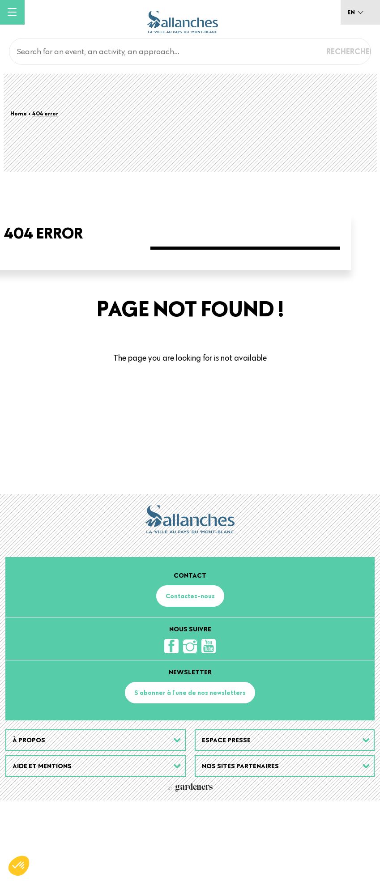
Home (18, 113)
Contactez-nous (190, 676)
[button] (19, 866)
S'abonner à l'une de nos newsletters (190, 773)
